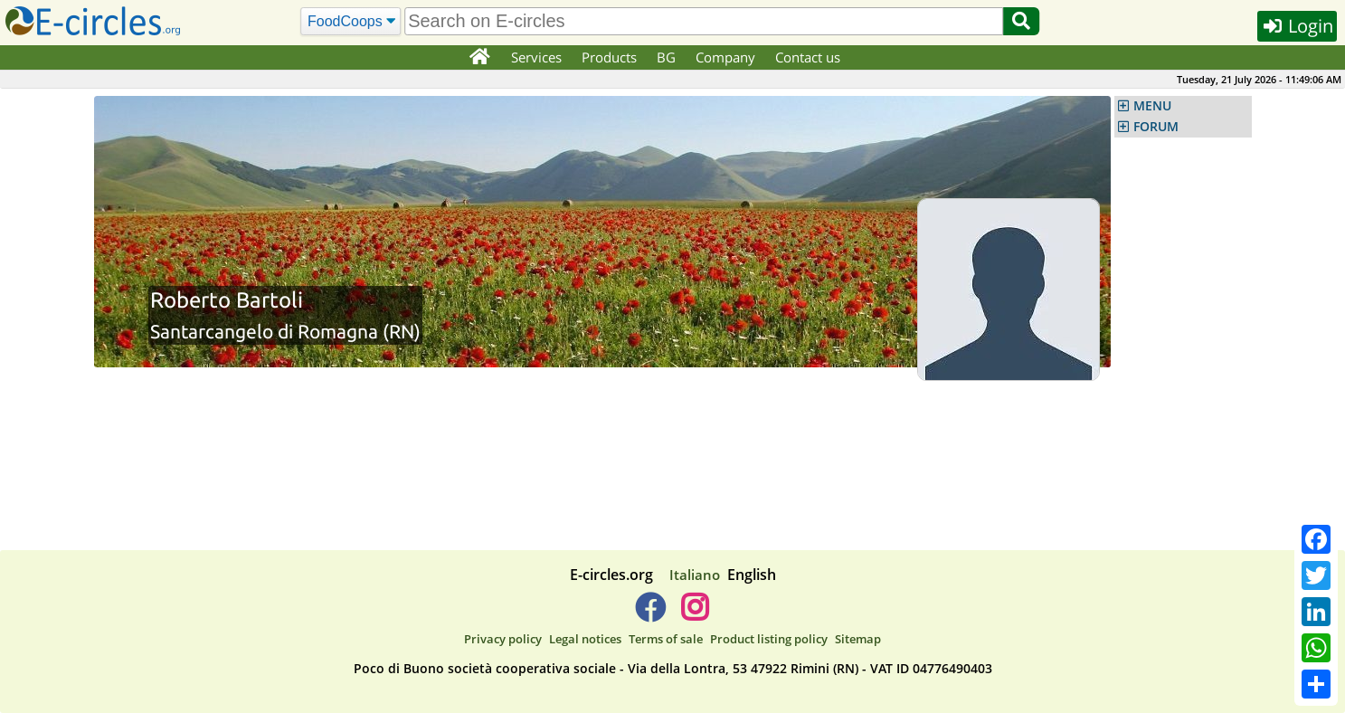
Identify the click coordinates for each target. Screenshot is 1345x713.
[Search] (351, 21)
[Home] (480, 58)
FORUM (1156, 127)
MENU (1152, 106)
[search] (703, 21)
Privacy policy (503, 639)
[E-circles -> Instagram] (695, 614)
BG (666, 57)
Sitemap (858, 639)
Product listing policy (769, 639)
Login (1297, 26)
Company (725, 57)
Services (536, 57)
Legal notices (585, 639)
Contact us (807, 57)
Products (609, 57)
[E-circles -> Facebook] (649, 614)
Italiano (694, 575)
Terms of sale (666, 639)
